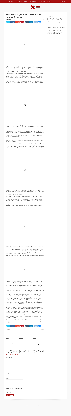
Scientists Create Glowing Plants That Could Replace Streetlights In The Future (25, 351)
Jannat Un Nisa (8, 19)
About (35, 403)
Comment (8, 359)
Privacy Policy (42, 403)
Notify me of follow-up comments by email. (14, 388)
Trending (22, 403)
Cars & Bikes (19, 1)
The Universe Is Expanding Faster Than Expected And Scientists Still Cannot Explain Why (11, 351)
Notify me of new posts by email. (12, 392)
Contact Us (48, 403)
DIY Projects (49, 1)
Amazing (7, 338)
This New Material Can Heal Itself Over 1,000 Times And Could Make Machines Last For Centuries (38, 351)
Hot (26, 403)
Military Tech (42, 1)
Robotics (26, 1)
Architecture (33, 1)
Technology (11, 1)
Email (7, 378)
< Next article (8, 354)
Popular (30, 403)
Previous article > (14, 354)
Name (7, 373)
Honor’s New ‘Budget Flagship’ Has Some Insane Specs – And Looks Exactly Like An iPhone (55, 33)
